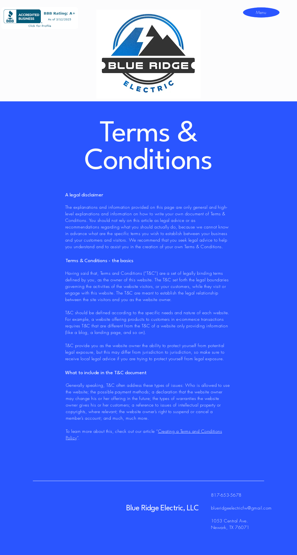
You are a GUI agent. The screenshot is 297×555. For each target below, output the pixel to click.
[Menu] (261, 12)
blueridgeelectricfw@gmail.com (241, 508)
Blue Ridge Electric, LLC (162, 508)
